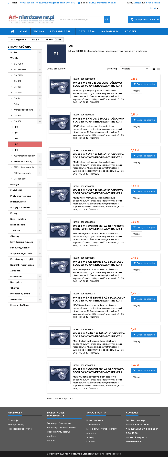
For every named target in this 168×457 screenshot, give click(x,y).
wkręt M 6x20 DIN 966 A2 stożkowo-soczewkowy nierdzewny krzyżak (99, 227)
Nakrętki (15, 184)
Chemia (15, 288)
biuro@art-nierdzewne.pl (102, 2)
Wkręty (14, 58)
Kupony (90, 441)
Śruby (13, 52)
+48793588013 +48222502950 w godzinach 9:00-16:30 (47, 2)
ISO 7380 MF (20, 69)
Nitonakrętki (17, 224)
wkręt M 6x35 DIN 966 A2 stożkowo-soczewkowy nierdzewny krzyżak (99, 299)
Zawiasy (15, 230)
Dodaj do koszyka (144, 84)
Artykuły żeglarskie (21, 253)
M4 (17, 132)
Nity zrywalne (18, 219)
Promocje (13, 420)
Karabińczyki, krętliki (22, 259)
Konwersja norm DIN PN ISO (61, 427)
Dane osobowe (94, 420)
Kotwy (13, 213)
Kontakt (130, 31)
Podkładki (16, 190)
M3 (16, 127)
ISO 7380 (18, 63)
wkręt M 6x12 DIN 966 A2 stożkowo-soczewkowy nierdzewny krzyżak (98, 156)
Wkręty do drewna (20, 207)
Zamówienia (93, 424)
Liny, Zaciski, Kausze (21, 242)
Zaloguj (137, 2)
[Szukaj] (84, 19)
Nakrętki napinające (22, 265)
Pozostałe (15, 276)
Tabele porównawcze (59, 423)
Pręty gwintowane (20, 196)
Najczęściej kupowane (20, 428)
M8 (16, 150)
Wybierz (135, 69)
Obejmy (14, 236)
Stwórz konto (153, 2)
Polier (17, 104)
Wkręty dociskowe (23, 109)
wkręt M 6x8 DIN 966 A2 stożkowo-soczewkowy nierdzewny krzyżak (98, 84)
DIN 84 (17, 98)
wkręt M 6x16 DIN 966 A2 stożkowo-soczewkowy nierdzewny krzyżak (98, 191)
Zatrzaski (15, 270)
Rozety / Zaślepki (20, 305)
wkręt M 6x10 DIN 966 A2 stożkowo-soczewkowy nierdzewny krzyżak (99, 120)
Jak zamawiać (110, 31)
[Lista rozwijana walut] (154, 8)
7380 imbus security (24, 155)
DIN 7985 (18, 75)
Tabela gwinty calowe (59, 431)
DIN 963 (17, 86)
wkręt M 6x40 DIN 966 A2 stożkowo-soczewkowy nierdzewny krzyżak (99, 335)
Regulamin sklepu (61, 31)
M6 (16, 144)
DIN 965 (17, 81)
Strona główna (19, 47)
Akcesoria (16, 299)
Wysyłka (38, 31)
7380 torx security (23, 161)
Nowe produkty (16, 424)
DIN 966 (17, 121)
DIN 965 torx (20, 178)
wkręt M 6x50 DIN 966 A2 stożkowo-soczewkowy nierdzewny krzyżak (99, 370)
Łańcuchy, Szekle (20, 247)
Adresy (90, 437)
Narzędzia (16, 282)
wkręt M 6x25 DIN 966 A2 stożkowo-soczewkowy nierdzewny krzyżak (99, 263)
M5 (16, 138)
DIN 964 (18, 115)
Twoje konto (96, 412)
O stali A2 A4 (86, 31)
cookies (51, 436)
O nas (23, 31)
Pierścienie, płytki (20, 293)
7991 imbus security (24, 167)
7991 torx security (22, 173)
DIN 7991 (18, 92)
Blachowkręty (18, 201)
